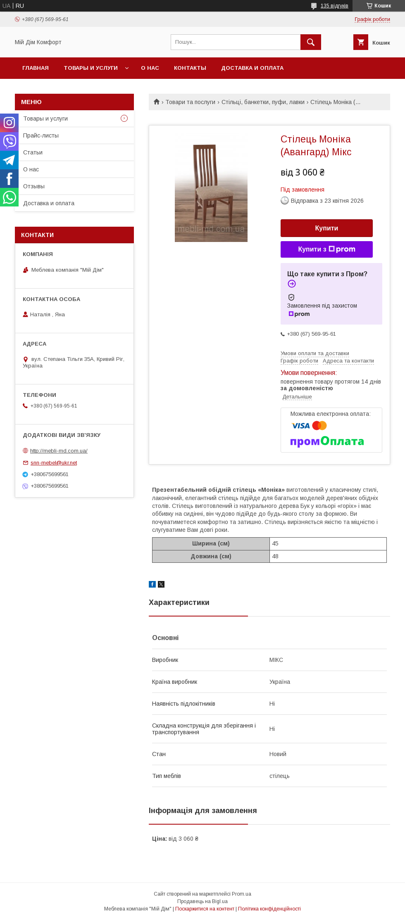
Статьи (33, 152)
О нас (150, 68)
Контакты (190, 68)
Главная (35, 68)
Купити (326, 228)
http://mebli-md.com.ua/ (59, 451)
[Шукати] (310, 42)
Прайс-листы (41, 135)
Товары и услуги (91, 68)
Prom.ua (241, 894)
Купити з (326, 249)
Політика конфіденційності (269, 909)
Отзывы (34, 186)
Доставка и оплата (252, 68)
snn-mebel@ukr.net (54, 463)
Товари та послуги (190, 102)
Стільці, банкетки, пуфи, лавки (263, 102)
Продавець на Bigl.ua (202, 901)
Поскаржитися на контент (204, 909)
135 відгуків (334, 6)
